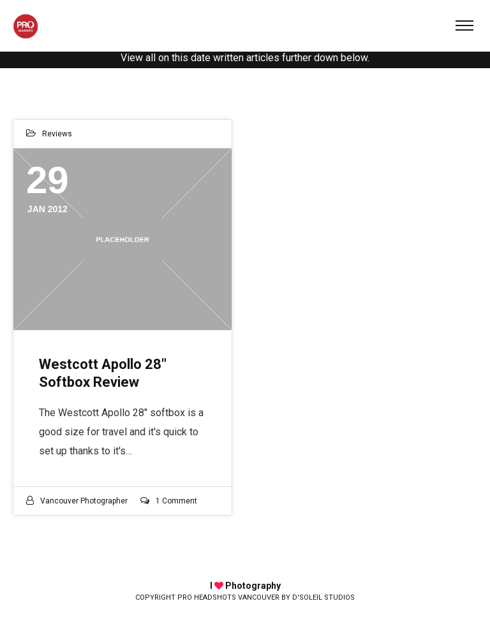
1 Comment (176, 500)
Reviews (57, 133)
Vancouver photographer (84, 500)
